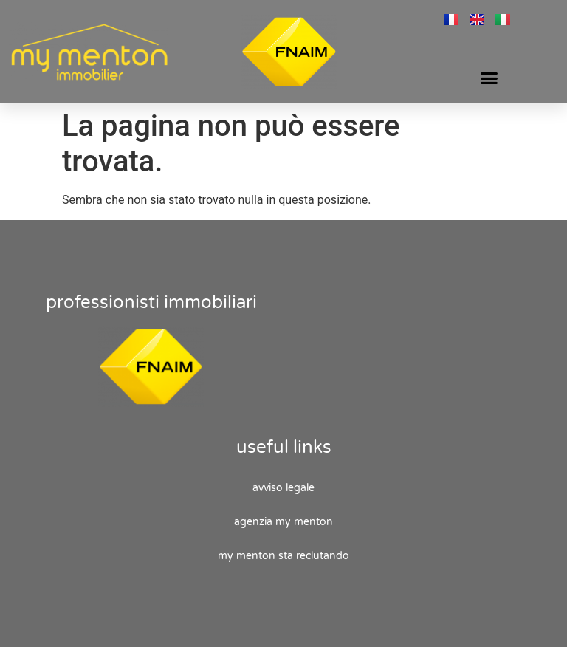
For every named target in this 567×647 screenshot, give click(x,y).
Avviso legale (283, 488)
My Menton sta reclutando (283, 556)
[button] (489, 78)
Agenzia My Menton (283, 522)
